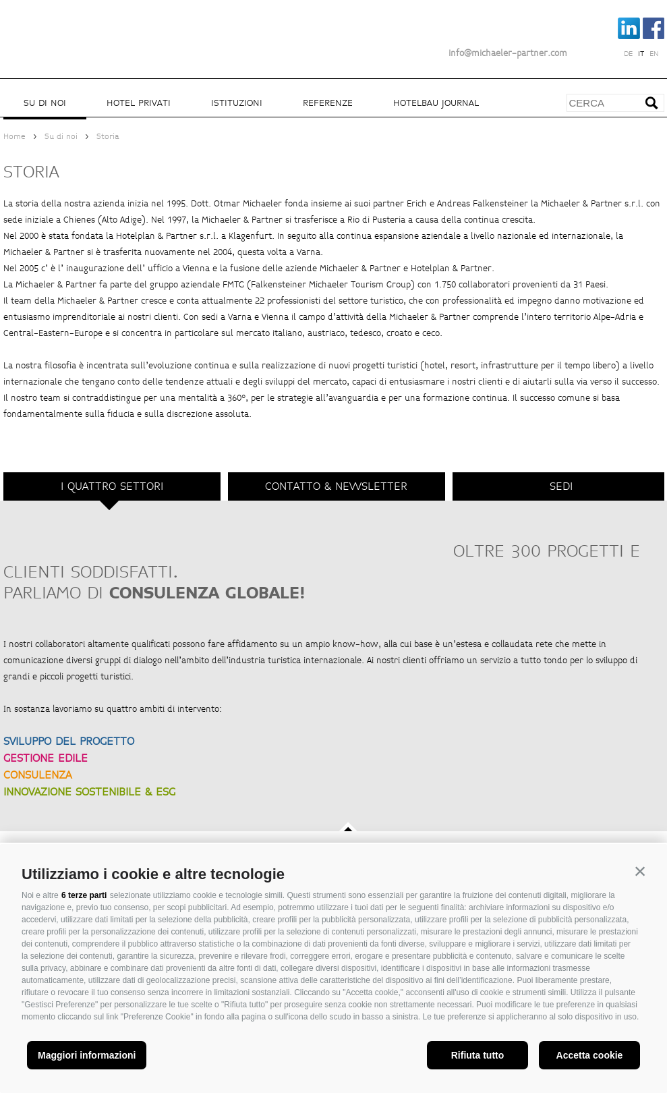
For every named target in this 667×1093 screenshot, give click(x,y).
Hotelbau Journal (436, 103)
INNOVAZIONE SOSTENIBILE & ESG (89, 792)
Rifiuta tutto (477, 1055)
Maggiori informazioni (87, 1055)
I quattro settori (112, 486)
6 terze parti (84, 895)
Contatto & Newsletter (336, 486)
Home (14, 137)
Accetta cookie (589, 1055)
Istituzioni (236, 103)
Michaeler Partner (77, 29)
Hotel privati (139, 103)
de (628, 54)
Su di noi (45, 103)
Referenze (328, 103)
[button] (640, 871)
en (654, 54)
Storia (107, 137)
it (641, 54)
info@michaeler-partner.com (507, 53)
